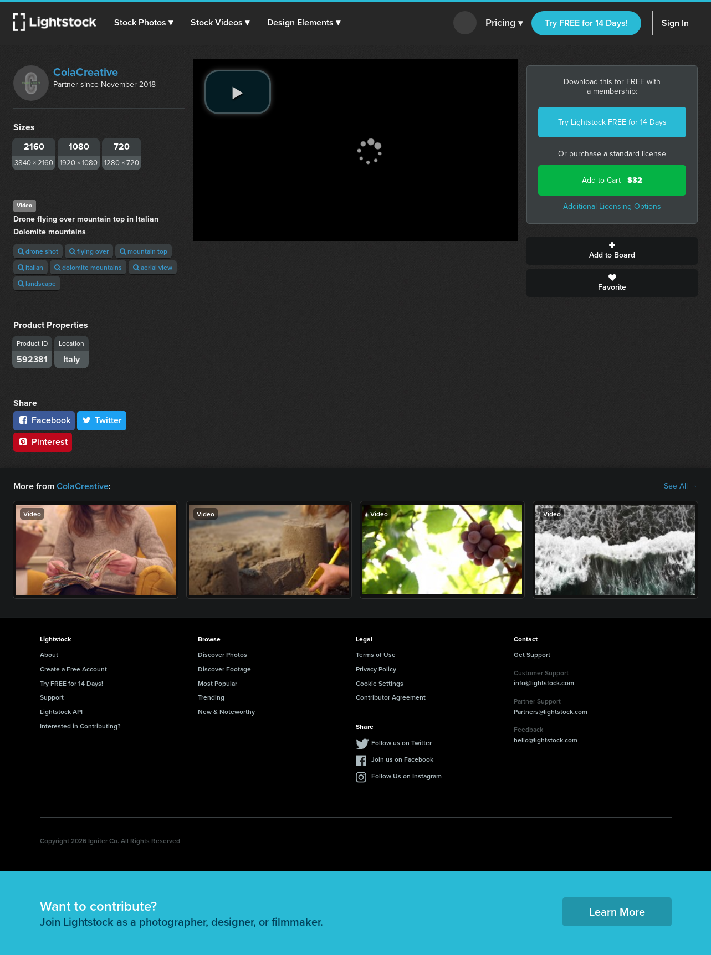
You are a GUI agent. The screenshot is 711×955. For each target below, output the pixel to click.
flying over (89, 251)
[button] (143, 22)
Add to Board (612, 251)
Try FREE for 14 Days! (586, 23)
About (49, 654)
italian (30, 267)
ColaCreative (85, 72)
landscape (37, 283)
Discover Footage (224, 669)
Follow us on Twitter (401, 742)
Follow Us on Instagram (406, 776)
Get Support (532, 654)
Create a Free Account (73, 669)
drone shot (38, 251)
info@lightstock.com (544, 682)
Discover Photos (222, 654)
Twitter (101, 420)
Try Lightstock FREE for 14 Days (612, 122)
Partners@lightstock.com (550, 711)
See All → (681, 486)
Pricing (504, 23)
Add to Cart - (612, 180)
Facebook (44, 420)
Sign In (675, 23)
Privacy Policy (376, 669)
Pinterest (43, 441)
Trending (211, 697)
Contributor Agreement (391, 697)
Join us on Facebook (402, 759)
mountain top (143, 251)
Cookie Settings (379, 683)
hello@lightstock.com (545, 740)
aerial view (152, 267)
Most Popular (217, 683)
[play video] (237, 92)
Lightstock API (61, 711)
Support (52, 697)
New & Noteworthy (226, 711)
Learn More (617, 911)
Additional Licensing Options (612, 206)
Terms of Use (376, 654)
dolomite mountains (88, 267)
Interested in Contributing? (80, 726)
